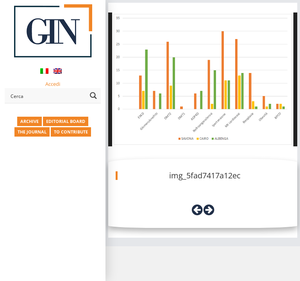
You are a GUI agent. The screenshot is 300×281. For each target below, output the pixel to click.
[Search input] (47, 95)
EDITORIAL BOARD (65, 121)
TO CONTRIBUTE (71, 132)
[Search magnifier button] (93, 95)
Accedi (52, 83)
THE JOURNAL (32, 132)
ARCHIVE (29, 121)
